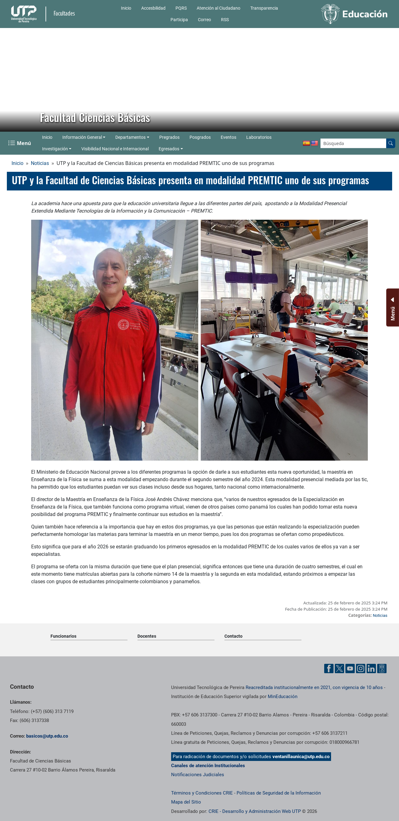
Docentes (146, 636)
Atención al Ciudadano (218, 8)
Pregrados (169, 137)
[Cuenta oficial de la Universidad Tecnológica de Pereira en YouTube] (350, 668)
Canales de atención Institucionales (208, 765)
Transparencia (264, 8)
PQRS (181, 8)
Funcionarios (63, 636)
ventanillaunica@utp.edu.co (300, 756)
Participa (179, 19)
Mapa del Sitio (186, 802)
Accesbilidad (153, 8)
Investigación (55, 148)
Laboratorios (259, 137)
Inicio (126, 8)
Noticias (40, 163)
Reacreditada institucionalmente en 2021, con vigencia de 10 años (314, 687)
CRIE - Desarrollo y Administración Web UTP (255, 811)
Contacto (233, 636)
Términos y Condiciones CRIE (202, 793)
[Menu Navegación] (20, 143)
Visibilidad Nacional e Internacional (115, 148)
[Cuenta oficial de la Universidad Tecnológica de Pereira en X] (339, 668)
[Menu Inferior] (392, 307)
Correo (204, 19)
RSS (225, 19)
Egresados (169, 148)
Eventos (228, 137)
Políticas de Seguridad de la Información (279, 793)
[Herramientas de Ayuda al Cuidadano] (382, 668)
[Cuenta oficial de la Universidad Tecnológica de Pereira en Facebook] (329, 668)
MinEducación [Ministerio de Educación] (282, 696)
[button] (10, 80)
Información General (82, 137)
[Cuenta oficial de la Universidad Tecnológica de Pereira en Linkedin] (371, 668)
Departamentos (130, 137)
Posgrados (200, 137)
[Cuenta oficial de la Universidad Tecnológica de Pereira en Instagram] (360, 668)
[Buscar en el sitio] (390, 143)
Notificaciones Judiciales (197, 774)
